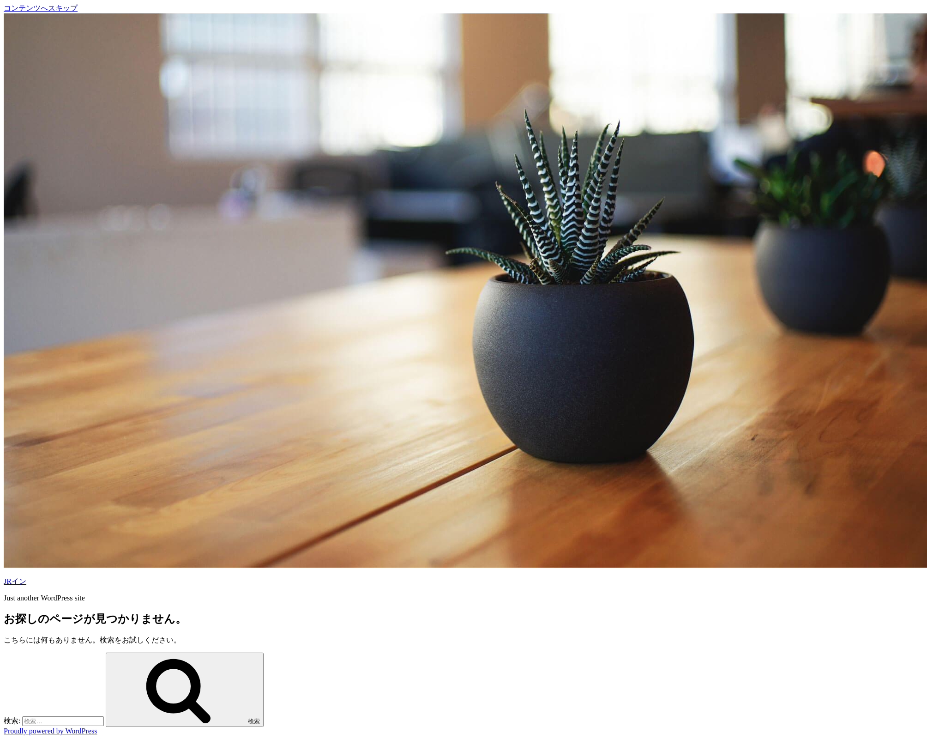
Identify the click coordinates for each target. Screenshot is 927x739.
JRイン (15, 581)
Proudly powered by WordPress (50, 731)
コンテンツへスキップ (41, 8)
